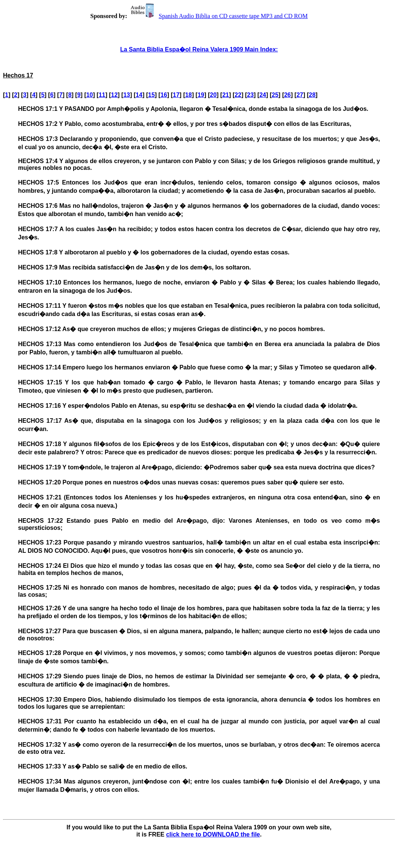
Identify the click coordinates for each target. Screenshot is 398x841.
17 (176, 95)
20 (213, 95)
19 (201, 95)
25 (275, 95)
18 (188, 95)
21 (225, 95)
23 (250, 95)
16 (163, 95)
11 (101, 95)
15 (151, 95)
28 (312, 95)
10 (89, 95)
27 (300, 95)
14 (139, 95)
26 (287, 95)
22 (238, 95)
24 (262, 95)
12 (114, 95)
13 (126, 95)
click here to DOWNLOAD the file (213, 834)
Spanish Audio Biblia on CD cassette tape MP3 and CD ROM (218, 16)
